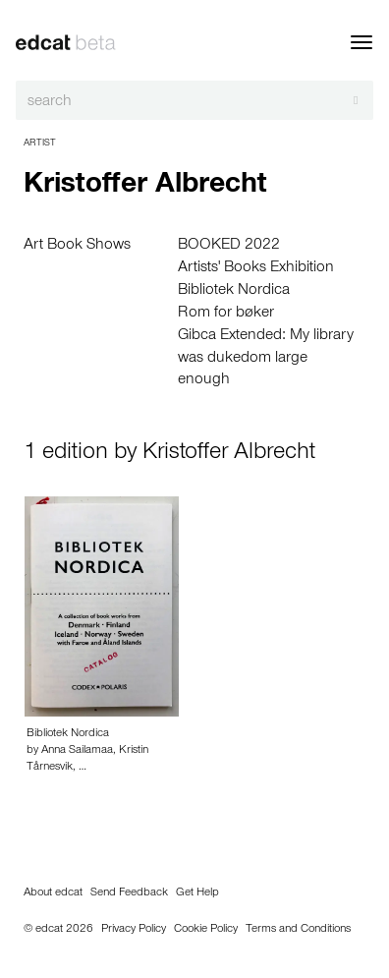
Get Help (197, 893)
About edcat (53, 893)
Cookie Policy (206, 930)
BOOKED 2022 (229, 246)
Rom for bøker (226, 313)
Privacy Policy (133, 930)
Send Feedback (129, 893)
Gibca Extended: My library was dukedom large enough (266, 358)
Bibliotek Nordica (234, 291)
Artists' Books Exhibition (256, 268)
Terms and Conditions (298, 930)
